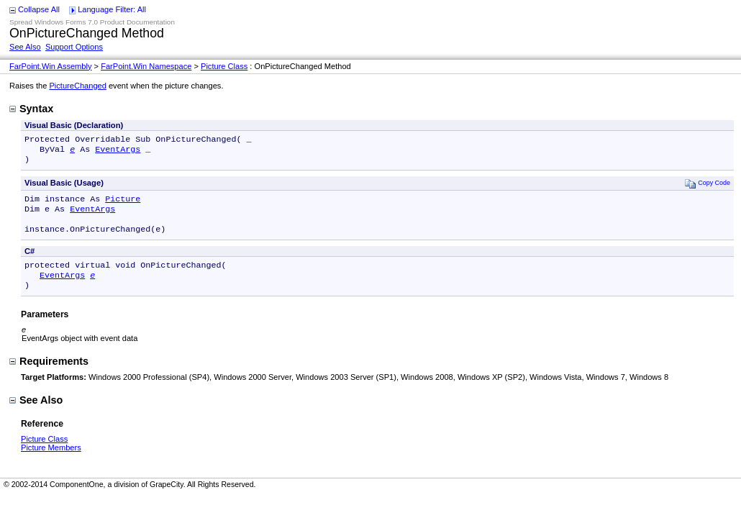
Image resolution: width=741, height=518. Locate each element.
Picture (122, 204)
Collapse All (39, 9)
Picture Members (51, 462)
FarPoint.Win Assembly (50, 66)
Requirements (48, 375)
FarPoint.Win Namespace (146, 66)
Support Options (74, 46)
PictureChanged (77, 85)
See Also (25, 46)
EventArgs (117, 152)
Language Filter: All (112, 9)
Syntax (31, 108)
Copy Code (707, 187)
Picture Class (224, 66)
